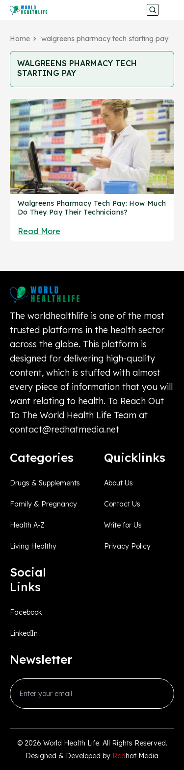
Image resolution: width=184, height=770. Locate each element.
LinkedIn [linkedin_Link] (24, 633)
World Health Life (71, 743)
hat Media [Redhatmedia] (135, 755)
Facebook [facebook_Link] (26, 612)
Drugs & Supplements (45, 483)
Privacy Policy (127, 546)
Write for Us (123, 525)
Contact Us (122, 504)
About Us (118, 483)
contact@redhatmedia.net (64, 429)
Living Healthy (33, 546)
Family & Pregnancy (43, 504)
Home (20, 38)
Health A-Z (27, 525)
